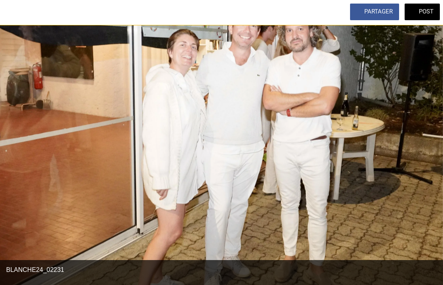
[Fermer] (12, 12)
